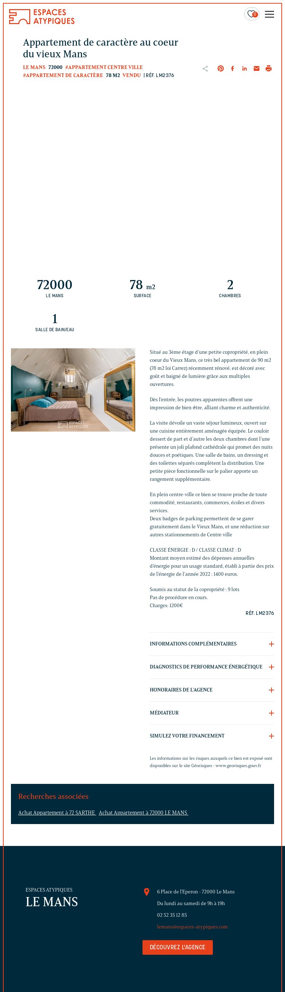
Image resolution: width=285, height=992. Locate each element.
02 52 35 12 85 (172, 915)
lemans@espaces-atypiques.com (192, 927)
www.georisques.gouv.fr (238, 765)
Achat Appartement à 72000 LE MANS (143, 812)
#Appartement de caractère (63, 75)
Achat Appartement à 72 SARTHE (57, 812)
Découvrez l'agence (178, 948)
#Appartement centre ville (104, 67)
